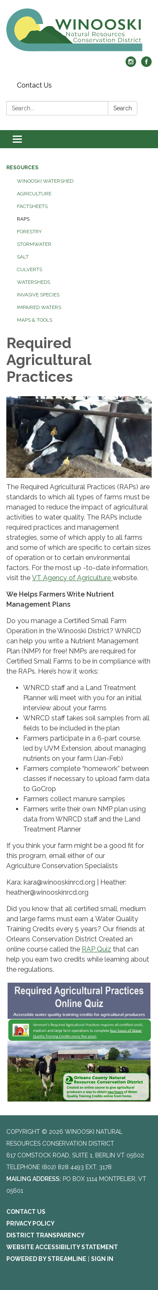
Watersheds (33, 282)
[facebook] (146, 65)
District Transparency (45, 1235)
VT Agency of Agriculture (72, 578)
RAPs (23, 219)
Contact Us (34, 85)
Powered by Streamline (46, 1258)
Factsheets (32, 206)
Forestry (29, 232)
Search (122, 108)
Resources (22, 168)
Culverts (29, 269)
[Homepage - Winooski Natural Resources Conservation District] (79, 32)
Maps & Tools (34, 320)
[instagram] (131, 65)
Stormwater (34, 244)
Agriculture (34, 194)
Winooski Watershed (45, 181)
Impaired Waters (39, 307)
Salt (23, 257)
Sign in (102, 1258)
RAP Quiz (96, 949)
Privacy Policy (30, 1223)
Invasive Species (38, 295)
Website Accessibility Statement (62, 1247)
